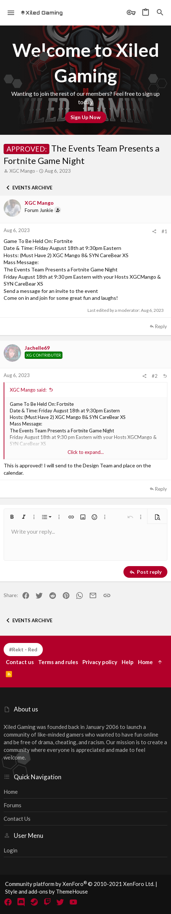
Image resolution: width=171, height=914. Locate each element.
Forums (12, 805)
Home (11, 791)
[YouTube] (73, 902)
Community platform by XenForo (79, 883)
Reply (161, 326)
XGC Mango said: (28, 390)
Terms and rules (58, 662)
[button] (11, 13)
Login (10, 850)
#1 (164, 231)
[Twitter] (60, 902)
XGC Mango (22, 171)
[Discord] (21, 902)
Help (128, 662)
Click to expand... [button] (86, 452)
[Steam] (34, 902)
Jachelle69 (37, 348)
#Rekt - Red (23, 649)
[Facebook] (8, 902)
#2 (155, 376)
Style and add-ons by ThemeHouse (46, 891)
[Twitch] (47, 902)
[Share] (154, 231)
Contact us (17, 818)
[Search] (160, 12)
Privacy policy (99, 662)
